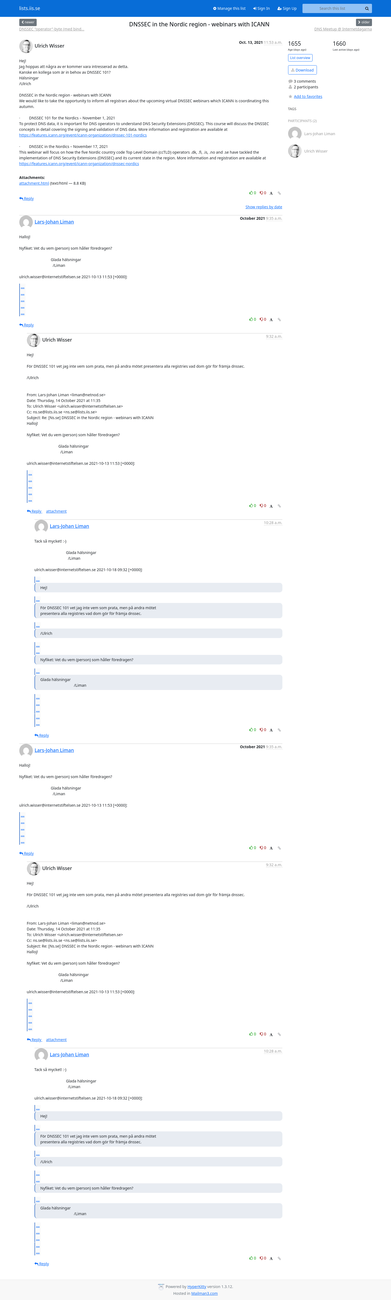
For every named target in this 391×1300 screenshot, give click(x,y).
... (23, 287)
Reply (26, 198)
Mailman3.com (204, 1293)
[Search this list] (332, 8)
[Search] (367, 8)
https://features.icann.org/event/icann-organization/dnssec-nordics (79, 163)
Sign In (261, 8)
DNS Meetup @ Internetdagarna (343, 29)
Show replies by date (263, 206)
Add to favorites (305, 96)
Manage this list (229, 8)
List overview (300, 57)
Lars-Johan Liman (54, 221)
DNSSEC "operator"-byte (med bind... (51, 29)
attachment (56, 511)
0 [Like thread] (253, 192)
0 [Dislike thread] (263, 192)
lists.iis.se (29, 8)
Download (302, 70)
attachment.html (34, 183)
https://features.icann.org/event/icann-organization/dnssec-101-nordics (83, 135)
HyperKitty (196, 1286)
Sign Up (287, 8)
